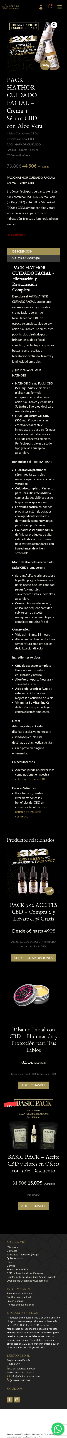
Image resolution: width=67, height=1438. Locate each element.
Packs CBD (40, 946)
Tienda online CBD (17, 1269)
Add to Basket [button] (33, 1085)
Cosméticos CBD (26, 133)
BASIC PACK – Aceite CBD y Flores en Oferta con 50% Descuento (33, 1164)
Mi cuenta (12, 1247)
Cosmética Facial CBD (20, 138)
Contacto (12, 1250)
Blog (9, 1261)
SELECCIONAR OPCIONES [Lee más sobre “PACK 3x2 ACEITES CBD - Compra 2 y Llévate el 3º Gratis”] (33, 958)
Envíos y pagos (15, 1300)
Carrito (11, 1265)
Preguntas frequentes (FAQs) (23, 1254)
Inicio (10, 133)
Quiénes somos (15, 1258)
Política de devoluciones (20, 1304)
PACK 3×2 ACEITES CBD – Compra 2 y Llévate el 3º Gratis (33, 913)
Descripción (22, 251)
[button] (59, 6)
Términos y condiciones (20, 1293)
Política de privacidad (19, 1297)
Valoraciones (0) (26, 258)
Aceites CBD (18, 941)
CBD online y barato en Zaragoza (25, 1273)
